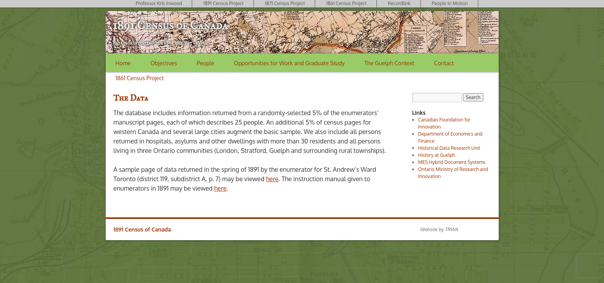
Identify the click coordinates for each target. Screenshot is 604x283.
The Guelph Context (389, 62)
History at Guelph (436, 155)
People (205, 62)
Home (123, 62)
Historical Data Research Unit (449, 148)
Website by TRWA (439, 229)
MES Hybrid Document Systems (451, 162)
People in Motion (450, 3)
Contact (444, 62)
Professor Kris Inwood (159, 3)
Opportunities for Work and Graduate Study (289, 62)
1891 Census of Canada (170, 25)
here (272, 179)
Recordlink (399, 3)
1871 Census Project (285, 3)
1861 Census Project (346, 3)
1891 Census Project (223, 3)
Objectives (164, 62)
